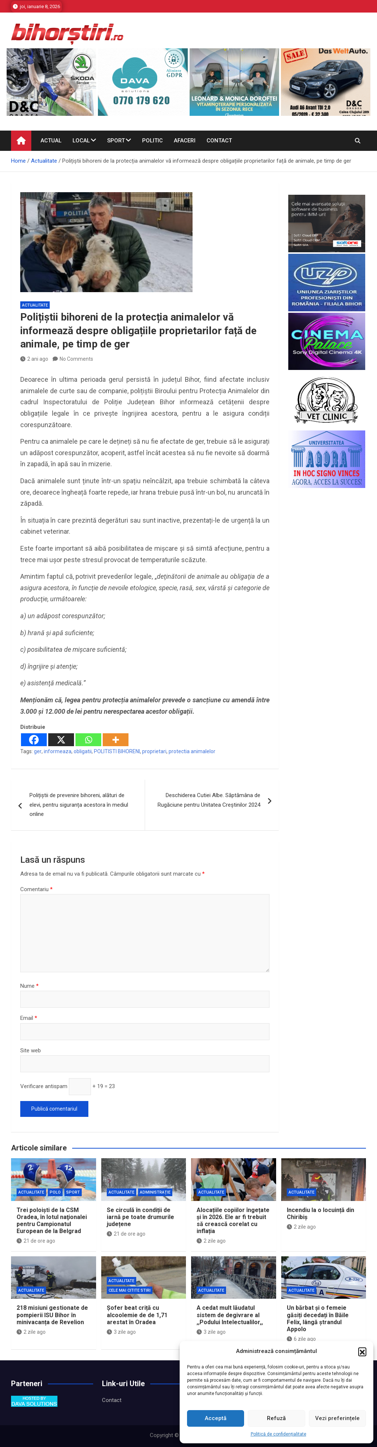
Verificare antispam (43, 1086)
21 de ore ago (36, 1241)
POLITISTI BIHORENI (117, 751)
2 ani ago (34, 359)
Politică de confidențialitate (278, 1434)
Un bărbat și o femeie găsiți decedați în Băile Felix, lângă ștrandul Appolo (318, 1318)
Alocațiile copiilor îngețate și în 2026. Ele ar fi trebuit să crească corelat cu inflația (233, 1221)
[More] (115, 739)
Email (28, 1018)
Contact (219, 140)
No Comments (76, 359)
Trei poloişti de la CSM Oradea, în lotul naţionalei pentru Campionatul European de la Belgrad (52, 1221)
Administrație (155, 1192)
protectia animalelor (192, 751)
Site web (30, 1050)
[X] (61, 739)
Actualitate (35, 305)
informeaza (57, 751)
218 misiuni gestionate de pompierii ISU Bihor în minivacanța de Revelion (52, 1314)
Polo (55, 1192)
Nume (29, 986)
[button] (362, 1351)
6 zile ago (301, 1339)
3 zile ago (121, 1332)
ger (38, 751)
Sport (116, 140)
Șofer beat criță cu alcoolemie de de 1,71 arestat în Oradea (137, 1314)
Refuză (276, 1418)
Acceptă (215, 1418)
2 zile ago (211, 1241)
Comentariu (36, 889)
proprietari (154, 751)
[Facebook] (34, 739)
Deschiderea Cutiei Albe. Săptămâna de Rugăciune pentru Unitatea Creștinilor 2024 (209, 800)
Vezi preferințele (337, 1418)
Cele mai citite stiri (130, 1290)
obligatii (83, 751)
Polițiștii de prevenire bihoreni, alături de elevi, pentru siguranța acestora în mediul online (78, 804)
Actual (50, 140)
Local (81, 140)
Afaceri (184, 140)
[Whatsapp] (88, 739)
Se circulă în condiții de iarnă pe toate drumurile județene (140, 1217)
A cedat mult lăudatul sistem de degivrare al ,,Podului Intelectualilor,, (230, 1314)
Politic (152, 140)
